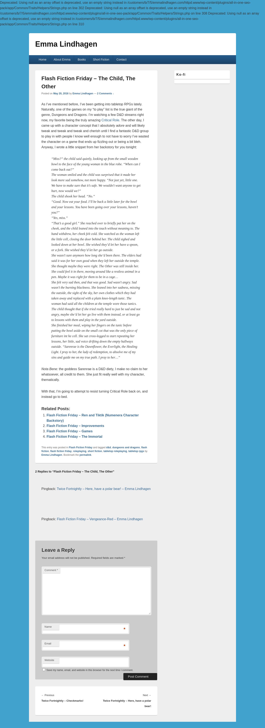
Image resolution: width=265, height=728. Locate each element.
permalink (85, 454)
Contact (121, 59)
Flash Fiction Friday (80, 447)
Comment (51, 570)
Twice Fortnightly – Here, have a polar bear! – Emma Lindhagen (104, 489)
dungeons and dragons (126, 447)
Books (82, 59)
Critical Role (110, 120)
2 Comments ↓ (105, 93)
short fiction (95, 451)
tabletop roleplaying (115, 451)
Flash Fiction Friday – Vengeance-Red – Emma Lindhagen (100, 519)
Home (42, 59)
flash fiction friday (61, 451)
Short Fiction (101, 59)
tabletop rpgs (136, 451)
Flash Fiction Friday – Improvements (75, 426)
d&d (108, 447)
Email (48, 643)
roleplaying (79, 451)
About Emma (62, 59)
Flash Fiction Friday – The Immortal (74, 436)
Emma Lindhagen (66, 44)
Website (49, 660)
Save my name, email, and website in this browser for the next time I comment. (89, 670)
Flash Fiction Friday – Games (70, 431)
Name (48, 626)
